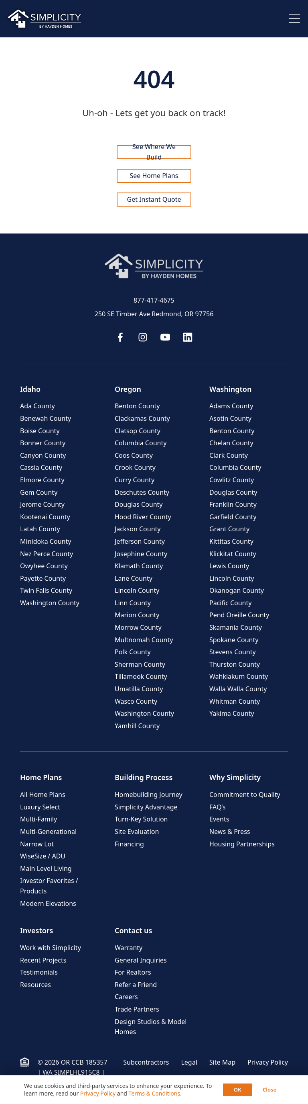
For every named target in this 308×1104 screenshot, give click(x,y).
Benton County (137, 405)
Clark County (228, 455)
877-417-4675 (154, 300)
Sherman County (140, 664)
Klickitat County (232, 553)
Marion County (137, 614)
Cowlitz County (231, 479)
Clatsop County (137, 430)
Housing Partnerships (242, 844)
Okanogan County (236, 590)
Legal (189, 1062)
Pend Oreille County (239, 614)
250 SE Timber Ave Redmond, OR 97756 (154, 313)
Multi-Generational (48, 831)
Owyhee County (44, 565)
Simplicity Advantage (146, 807)
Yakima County (231, 713)
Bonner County (42, 442)
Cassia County (41, 467)
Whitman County (234, 701)
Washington (230, 389)
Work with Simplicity (50, 947)
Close (269, 1089)
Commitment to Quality (244, 794)
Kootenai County (45, 516)
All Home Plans (42, 794)
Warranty (128, 947)
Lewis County (229, 565)
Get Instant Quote (154, 199)
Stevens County (232, 651)
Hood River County (143, 516)
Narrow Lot (37, 844)
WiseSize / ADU (42, 856)
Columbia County (140, 442)
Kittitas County (231, 541)
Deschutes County (142, 492)
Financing (129, 844)
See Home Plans (154, 175)
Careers (126, 996)
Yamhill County (137, 725)
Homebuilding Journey (148, 794)
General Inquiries (141, 960)
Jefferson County (140, 541)
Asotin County (230, 418)
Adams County (231, 405)
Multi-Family (38, 819)
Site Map (222, 1062)
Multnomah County (144, 639)
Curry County (134, 479)
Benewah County (45, 418)
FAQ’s (217, 807)
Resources (35, 984)
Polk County (133, 651)
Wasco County (136, 701)
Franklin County (233, 504)
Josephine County (141, 553)
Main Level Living (46, 868)
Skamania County (235, 627)
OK (237, 1089)
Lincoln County (137, 590)
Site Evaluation (137, 831)
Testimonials (39, 972)
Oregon (128, 389)
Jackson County (137, 528)
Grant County (229, 528)
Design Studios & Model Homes (150, 1026)
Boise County (40, 430)
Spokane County (233, 639)
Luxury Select (40, 807)
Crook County (135, 467)
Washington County (49, 602)
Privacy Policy (267, 1062)
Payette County (43, 578)
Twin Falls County (46, 590)
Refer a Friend (136, 984)
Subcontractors (146, 1062)
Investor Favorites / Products (49, 885)
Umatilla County (139, 688)
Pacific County (230, 602)
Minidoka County (45, 541)
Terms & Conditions (154, 1093)
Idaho (30, 389)
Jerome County (42, 504)
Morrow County (138, 627)
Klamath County (139, 565)
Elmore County (42, 479)
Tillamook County (141, 676)
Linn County (133, 602)
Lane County (133, 578)
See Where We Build (154, 152)
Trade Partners (137, 1009)
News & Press (229, 831)
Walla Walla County (238, 688)
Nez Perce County (46, 553)
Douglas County (139, 504)
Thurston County (234, 664)
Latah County (40, 528)
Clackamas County (142, 418)
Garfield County (233, 516)
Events (219, 819)
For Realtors (133, 972)
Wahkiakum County (238, 676)
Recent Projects (43, 960)
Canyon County (43, 455)
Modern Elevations (48, 903)
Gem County (38, 492)
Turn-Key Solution (141, 819)
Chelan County (231, 442)
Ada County (37, 405)
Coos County (134, 455)
